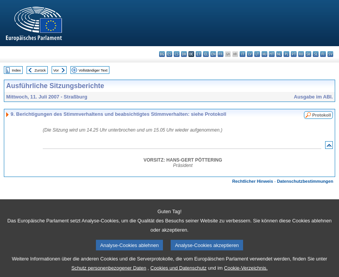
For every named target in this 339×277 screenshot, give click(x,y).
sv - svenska (330, 54)
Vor (56, 70)
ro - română (301, 54)
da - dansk (184, 54)
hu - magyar (264, 54)
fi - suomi (323, 54)
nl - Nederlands (279, 54)
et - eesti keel (198, 54)
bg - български (162, 54)
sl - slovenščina (316, 54)
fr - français (220, 54)
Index (16, 70)
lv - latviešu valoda (250, 54)
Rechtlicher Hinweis (252, 181)
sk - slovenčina (308, 54)
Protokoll (321, 115)
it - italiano (242, 54)
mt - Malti (272, 54)
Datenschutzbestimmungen (305, 181)
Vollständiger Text (93, 70)
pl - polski (286, 54)
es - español (169, 54)
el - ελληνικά (206, 54)
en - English (213, 54)
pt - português (294, 54)
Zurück (40, 70)
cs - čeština (177, 54)
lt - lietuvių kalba (257, 54)
